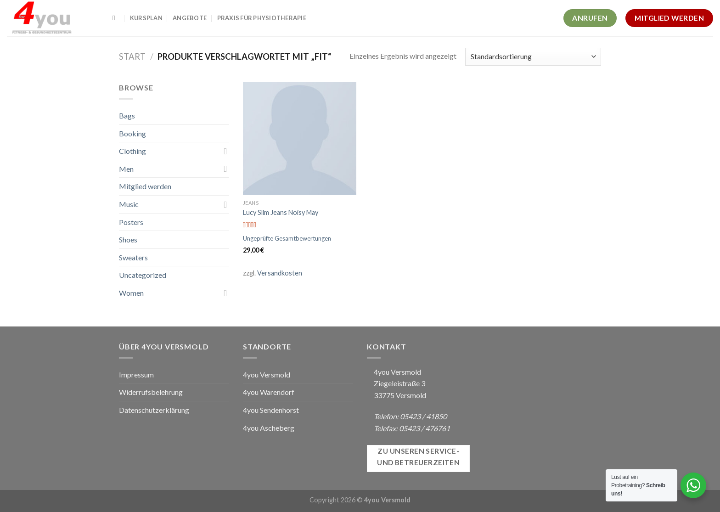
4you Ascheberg (268, 427)
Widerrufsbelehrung (151, 392)
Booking (132, 133)
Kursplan (146, 18)
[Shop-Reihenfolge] (533, 57)
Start (132, 56)
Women (131, 292)
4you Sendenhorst (271, 409)
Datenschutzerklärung (154, 409)
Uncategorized (142, 274)
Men (126, 168)
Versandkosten (279, 273)
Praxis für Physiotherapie (261, 18)
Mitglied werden (145, 186)
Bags (127, 115)
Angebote (190, 18)
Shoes (128, 239)
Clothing (132, 150)
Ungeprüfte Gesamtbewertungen (287, 238)
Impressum (136, 374)
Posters (131, 222)
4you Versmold (266, 374)
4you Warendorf (268, 392)
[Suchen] (115, 18)
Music (129, 204)
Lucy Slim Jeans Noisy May (280, 212)
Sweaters (133, 257)
